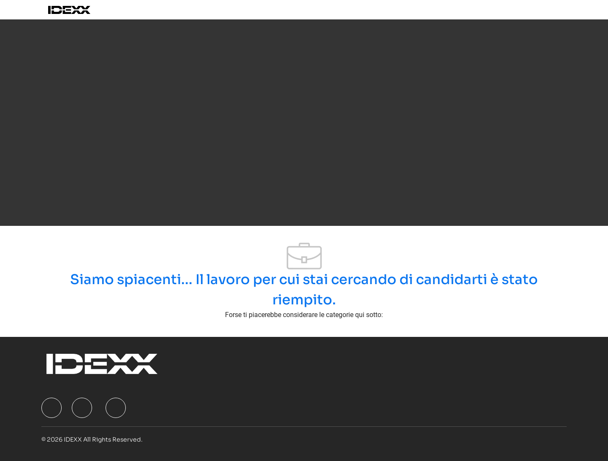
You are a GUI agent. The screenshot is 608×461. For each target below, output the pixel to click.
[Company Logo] (78, 9)
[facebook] (51, 408)
